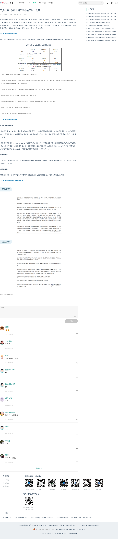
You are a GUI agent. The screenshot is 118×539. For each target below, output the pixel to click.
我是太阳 (8, 398)
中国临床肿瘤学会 (62, 517)
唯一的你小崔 (10, 412)
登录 (112, 3)
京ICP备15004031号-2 (51, 525)
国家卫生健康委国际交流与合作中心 (42, 517)
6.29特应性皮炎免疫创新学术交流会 (99, 22)
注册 (116, 3)
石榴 (6, 455)
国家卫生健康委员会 (21, 517)
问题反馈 (6, 486)
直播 (28, 3)
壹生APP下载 (7, 517)
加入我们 (6, 483)
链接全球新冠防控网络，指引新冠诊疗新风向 (102, 31)
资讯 (34, 3)
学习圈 (51, 3)
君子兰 (7, 427)
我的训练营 (42, 3)
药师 (6, 355)
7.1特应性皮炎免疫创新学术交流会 (98, 25)
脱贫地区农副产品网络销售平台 (81, 517)
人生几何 (8, 341)
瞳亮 (6, 327)
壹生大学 (22, 3)
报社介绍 (6, 480)
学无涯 (7, 441)
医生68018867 (10, 370)
